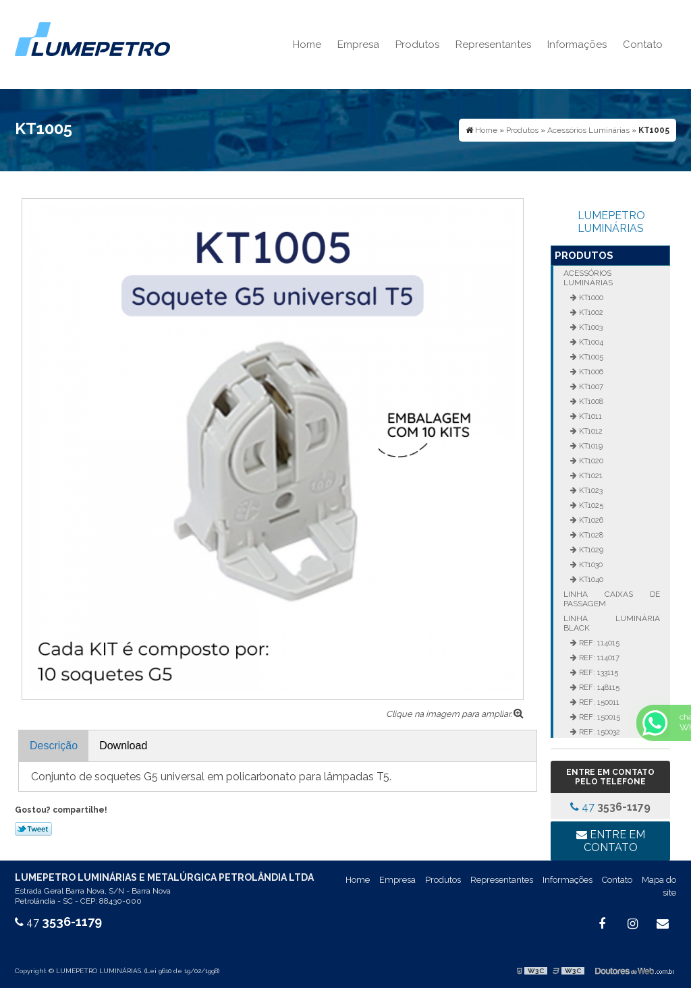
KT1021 (590, 475)
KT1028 (590, 535)
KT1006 (590, 371)
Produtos (417, 44)
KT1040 (590, 579)
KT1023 (590, 490)
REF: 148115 (598, 687)
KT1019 (590, 446)
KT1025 (590, 505)
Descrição (54, 745)
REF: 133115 (597, 672)
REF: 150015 (598, 717)
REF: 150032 (598, 731)
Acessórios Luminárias (588, 277)
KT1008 (590, 401)
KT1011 (589, 416)
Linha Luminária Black (611, 623)
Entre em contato (610, 841)
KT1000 (590, 297)
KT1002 (590, 312)
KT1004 (590, 342)
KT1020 (590, 460)
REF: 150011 (598, 702)
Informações (577, 44)
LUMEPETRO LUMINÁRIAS (611, 222)
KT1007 (590, 386)
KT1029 (590, 549)
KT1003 (590, 327)
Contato (643, 44)
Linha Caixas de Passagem (611, 598)
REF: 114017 (598, 657)
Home (307, 44)
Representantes (493, 44)
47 (610, 807)
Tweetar (33, 829)
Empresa (358, 44)
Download (123, 745)
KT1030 (590, 564)
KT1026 (590, 520)
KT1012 (590, 431)
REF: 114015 (598, 642)
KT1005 (590, 356)
